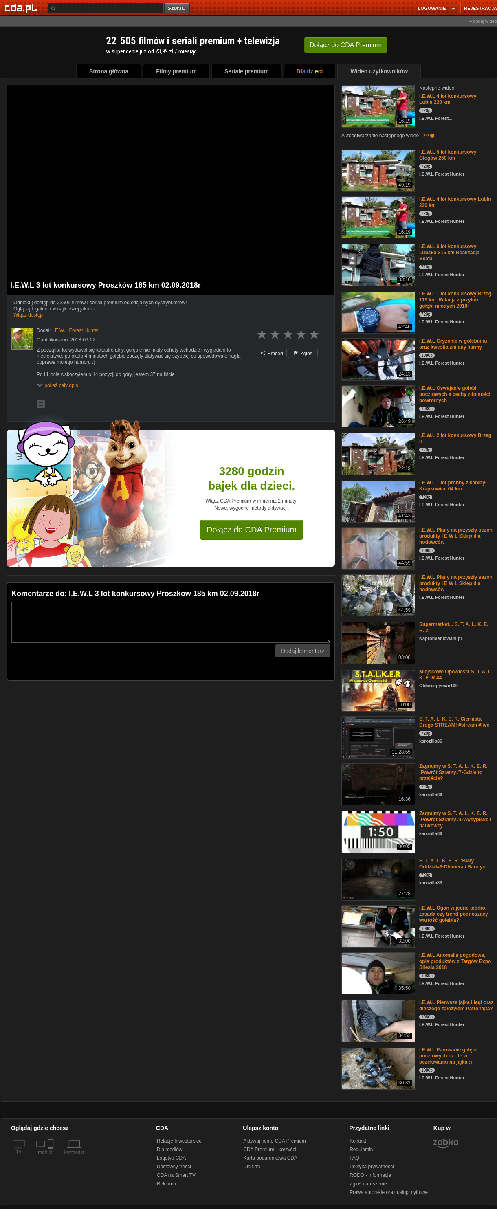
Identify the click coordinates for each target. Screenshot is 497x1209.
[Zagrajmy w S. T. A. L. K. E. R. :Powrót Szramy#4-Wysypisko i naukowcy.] (377, 831)
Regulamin (361, 1149)
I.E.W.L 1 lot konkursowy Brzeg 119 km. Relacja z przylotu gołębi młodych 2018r (455, 300)
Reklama (166, 1184)
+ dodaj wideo (483, 21)
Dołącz (346, 45)
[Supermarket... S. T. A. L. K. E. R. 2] (377, 642)
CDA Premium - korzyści (269, 1149)
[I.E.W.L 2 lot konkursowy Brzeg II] (377, 453)
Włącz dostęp (28, 315)
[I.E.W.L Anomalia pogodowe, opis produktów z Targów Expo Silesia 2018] (377, 973)
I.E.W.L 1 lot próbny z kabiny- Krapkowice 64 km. (453, 486)
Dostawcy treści (174, 1166)
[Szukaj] (105, 8)
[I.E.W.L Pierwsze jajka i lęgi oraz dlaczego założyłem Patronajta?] (377, 1020)
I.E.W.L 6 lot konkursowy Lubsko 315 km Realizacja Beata (449, 253)
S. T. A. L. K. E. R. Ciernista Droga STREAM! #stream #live (454, 722)
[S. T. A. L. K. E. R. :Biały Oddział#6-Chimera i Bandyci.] (377, 878)
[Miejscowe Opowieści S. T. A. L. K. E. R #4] (377, 689)
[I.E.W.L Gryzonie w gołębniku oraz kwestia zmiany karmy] (377, 358)
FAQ (354, 1158)
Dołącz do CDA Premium (252, 529)
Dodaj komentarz (302, 651)
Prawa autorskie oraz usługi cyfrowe (389, 1192)
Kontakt (358, 1141)
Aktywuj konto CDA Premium (274, 1141)
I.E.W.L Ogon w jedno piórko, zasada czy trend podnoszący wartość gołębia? (453, 914)
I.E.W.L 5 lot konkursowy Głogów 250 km (447, 155)
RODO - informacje (370, 1175)
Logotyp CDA (171, 1158)
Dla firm (251, 1166)
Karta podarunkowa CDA (270, 1158)
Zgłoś (303, 353)
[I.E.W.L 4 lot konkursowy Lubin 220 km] (377, 105)
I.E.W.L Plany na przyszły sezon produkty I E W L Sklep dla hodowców (456, 536)
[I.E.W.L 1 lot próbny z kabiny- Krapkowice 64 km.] (377, 500)
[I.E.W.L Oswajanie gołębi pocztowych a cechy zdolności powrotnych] (377, 405)
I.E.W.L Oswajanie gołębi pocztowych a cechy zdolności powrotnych (454, 394)
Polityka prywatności (372, 1166)
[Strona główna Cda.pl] (22, 7)
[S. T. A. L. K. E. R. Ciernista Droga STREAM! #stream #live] (377, 736)
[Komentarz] (170, 622)
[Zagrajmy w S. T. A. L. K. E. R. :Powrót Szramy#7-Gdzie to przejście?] (377, 784)
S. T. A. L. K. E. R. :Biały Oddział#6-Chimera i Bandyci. (453, 864)
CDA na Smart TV (176, 1175)
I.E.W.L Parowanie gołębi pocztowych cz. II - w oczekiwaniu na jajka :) (448, 1056)
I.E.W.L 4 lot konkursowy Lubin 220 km (447, 99)
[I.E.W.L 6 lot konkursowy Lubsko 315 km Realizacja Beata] (377, 264)
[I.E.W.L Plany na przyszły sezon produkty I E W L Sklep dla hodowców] (377, 547)
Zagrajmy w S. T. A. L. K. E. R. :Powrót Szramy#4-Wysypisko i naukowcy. (455, 820)
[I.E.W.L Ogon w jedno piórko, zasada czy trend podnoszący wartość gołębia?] (377, 925)
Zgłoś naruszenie (368, 1184)
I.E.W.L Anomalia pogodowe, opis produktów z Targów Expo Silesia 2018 (455, 961)
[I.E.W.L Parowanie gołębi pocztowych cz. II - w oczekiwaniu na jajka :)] (377, 1067)
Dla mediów (170, 1149)
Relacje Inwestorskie (179, 1141)
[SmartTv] (51, 1157)
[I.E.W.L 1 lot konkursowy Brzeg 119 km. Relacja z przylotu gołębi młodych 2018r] (377, 311)
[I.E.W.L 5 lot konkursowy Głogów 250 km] (377, 169)
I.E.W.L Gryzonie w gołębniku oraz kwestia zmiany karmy (453, 344)
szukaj (177, 8)
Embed (272, 353)
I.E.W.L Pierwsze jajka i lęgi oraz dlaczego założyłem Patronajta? (456, 1005)
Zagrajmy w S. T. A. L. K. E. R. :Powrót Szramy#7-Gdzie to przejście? (453, 772)
